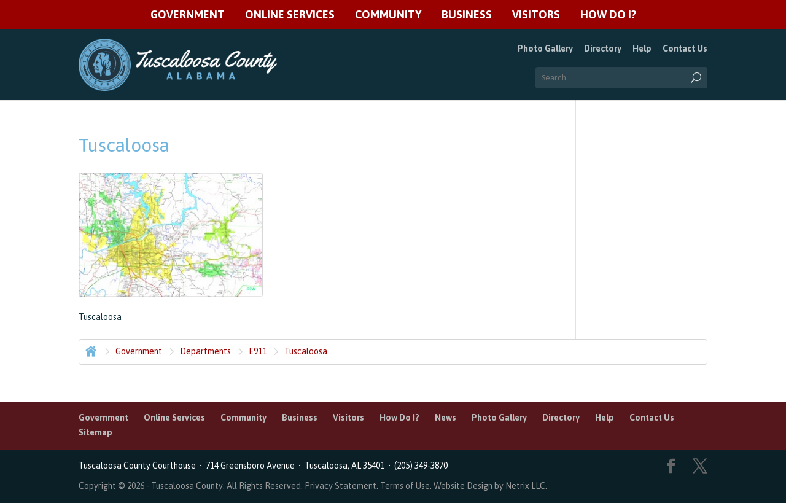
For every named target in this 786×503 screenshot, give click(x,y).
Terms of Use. (407, 486)
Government (187, 15)
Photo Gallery (545, 48)
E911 (258, 351)
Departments (205, 351)
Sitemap (95, 432)
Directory (602, 48)
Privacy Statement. (341, 486)
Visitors (536, 15)
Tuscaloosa (305, 351)
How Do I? (608, 15)
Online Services (290, 15)
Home (89, 350)
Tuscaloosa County (187, 486)
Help (642, 48)
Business (467, 15)
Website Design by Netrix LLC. (490, 486)
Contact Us (685, 48)
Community (388, 15)
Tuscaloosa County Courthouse (139, 465)
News (445, 418)
